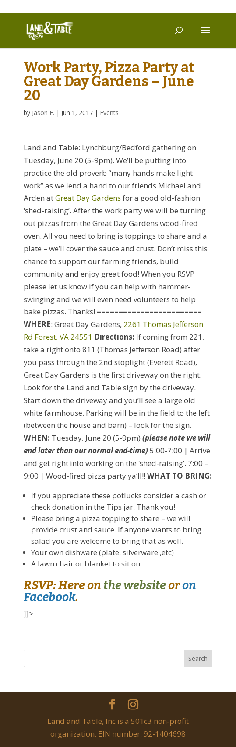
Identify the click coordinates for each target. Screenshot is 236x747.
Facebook (49, 597)
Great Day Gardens (88, 198)
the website (134, 585)
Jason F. (43, 112)
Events (109, 112)
